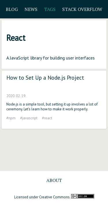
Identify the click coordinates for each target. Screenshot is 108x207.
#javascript (28, 118)
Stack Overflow (82, 9)
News (30, 9)
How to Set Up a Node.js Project (45, 77)
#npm (11, 118)
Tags (50, 9)
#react (47, 118)
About (54, 180)
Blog (12, 9)
